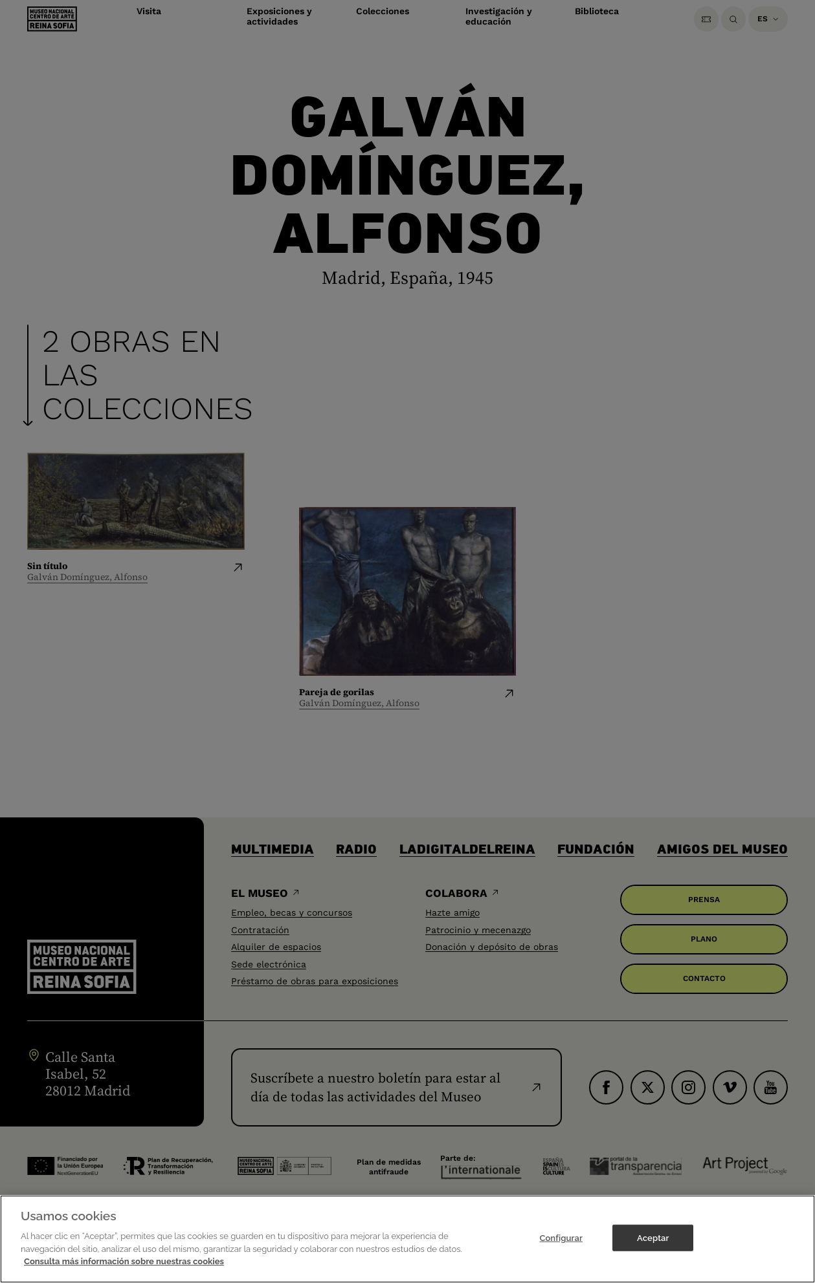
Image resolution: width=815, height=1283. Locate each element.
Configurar (561, 1239)
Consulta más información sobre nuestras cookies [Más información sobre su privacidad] (124, 1262)
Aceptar (653, 1239)
